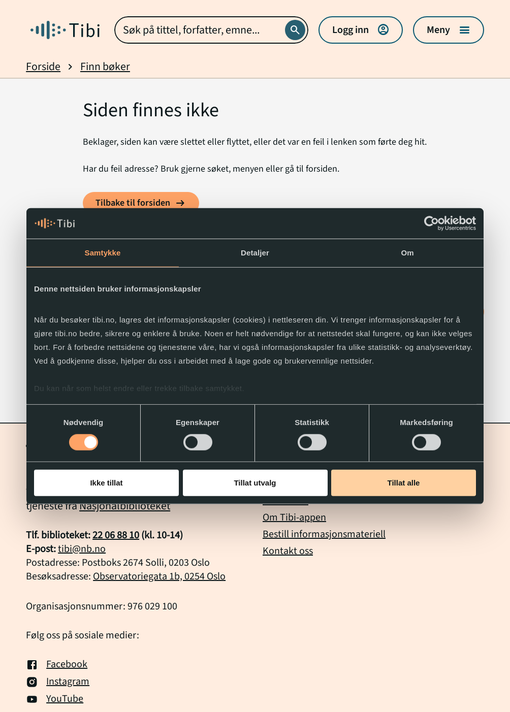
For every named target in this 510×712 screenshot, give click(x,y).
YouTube (54, 699)
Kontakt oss (288, 551)
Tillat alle (404, 482)
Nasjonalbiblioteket (124, 506)
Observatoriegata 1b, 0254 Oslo (159, 576)
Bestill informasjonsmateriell (324, 534)
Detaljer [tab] (255, 252)
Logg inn (360, 30)
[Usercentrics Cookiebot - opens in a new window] (431, 223)
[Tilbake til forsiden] (141, 203)
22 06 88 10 (115, 535)
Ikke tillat (106, 482)
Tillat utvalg (255, 482)
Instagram (57, 682)
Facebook (56, 665)
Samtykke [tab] (103, 252)
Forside (43, 67)
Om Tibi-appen (294, 517)
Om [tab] (407, 252)
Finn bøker (105, 67)
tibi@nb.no (82, 549)
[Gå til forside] (65, 30)
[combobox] (211, 30)
